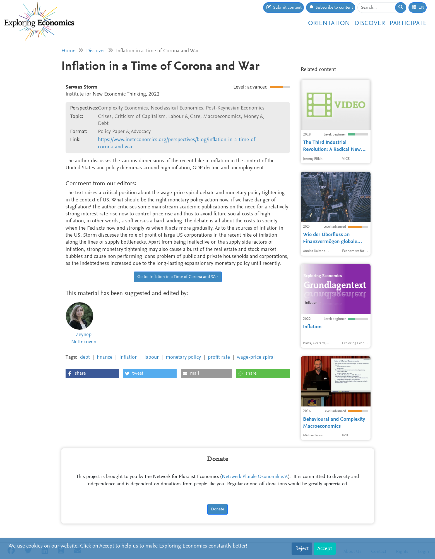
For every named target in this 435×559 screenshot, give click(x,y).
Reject (302, 548)
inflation (128, 357)
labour (152, 357)
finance (104, 357)
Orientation (329, 23)
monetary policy (183, 357)
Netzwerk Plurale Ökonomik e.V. (255, 476)
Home (68, 51)
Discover (369, 23)
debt (85, 357)
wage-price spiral (256, 357)
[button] (92, 373)
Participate (408, 23)
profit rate (219, 357)
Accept (324, 548)
